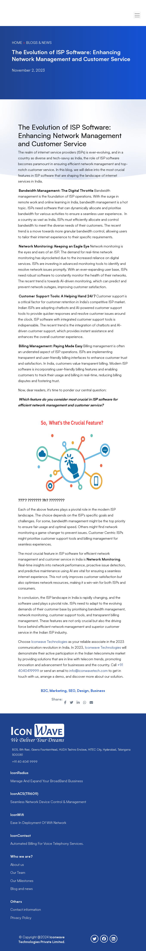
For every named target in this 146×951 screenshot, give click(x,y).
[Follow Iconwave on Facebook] (104, 939)
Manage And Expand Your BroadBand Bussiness (46, 781)
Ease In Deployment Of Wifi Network (38, 822)
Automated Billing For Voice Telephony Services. (47, 843)
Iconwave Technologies (49, 641)
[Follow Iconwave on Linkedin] (113, 939)
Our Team (17, 872)
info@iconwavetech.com (88, 670)
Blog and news (21, 888)
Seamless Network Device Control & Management (48, 802)
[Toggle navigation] (137, 15)
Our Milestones (21, 881)
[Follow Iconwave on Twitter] (94, 939)
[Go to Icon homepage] (23, 15)
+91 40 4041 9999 (24, 761)
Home (17, 42)
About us (17, 864)
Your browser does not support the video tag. (21, 16)
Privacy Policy (20, 918)
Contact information (25, 909)
